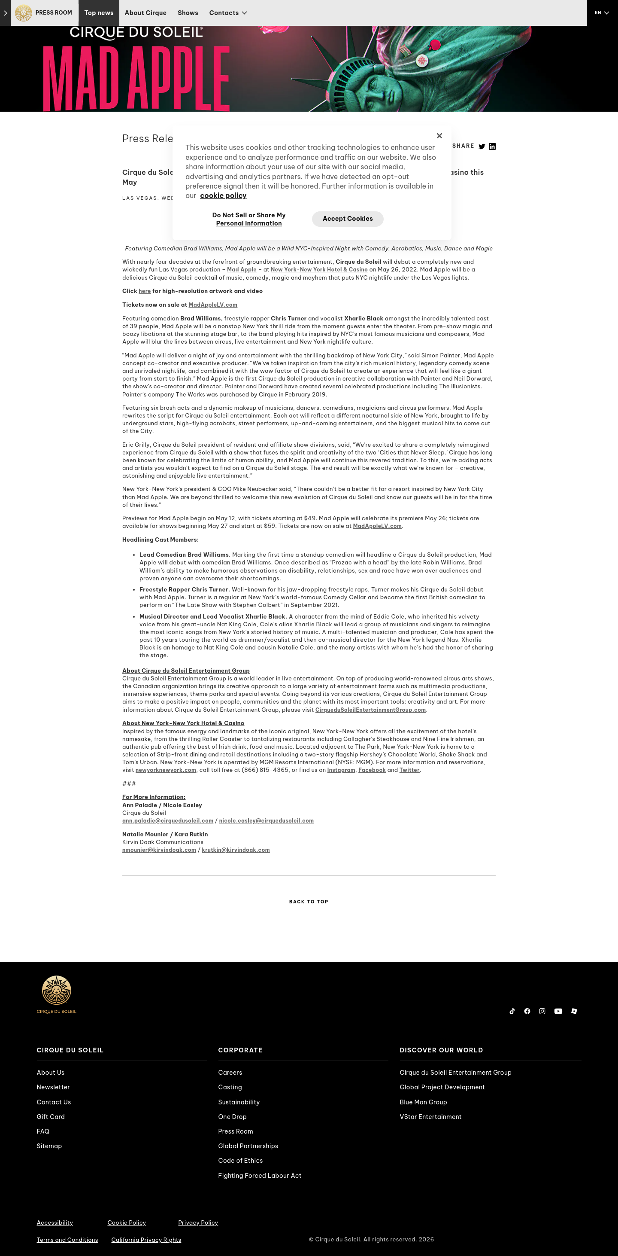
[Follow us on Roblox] (574, 1011)
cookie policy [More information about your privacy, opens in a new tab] (223, 195)
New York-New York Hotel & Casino (319, 269)
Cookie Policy (126, 1222)
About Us (51, 1072)
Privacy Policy (198, 1222)
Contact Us (54, 1102)
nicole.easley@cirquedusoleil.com (266, 820)
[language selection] (602, 13)
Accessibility (55, 1222)
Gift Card (51, 1117)
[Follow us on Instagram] (542, 1011)
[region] (312, 182)
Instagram (341, 770)
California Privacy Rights (147, 1239)
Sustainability (239, 1102)
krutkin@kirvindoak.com (236, 850)
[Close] (439, 135)
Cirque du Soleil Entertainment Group (456, 1072)
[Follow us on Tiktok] (512, 1011)
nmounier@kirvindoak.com (159, 850)
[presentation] (122, 1050)
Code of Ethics (240, 1161)
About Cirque (146, 13)
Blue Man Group (424, 1102)
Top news (99, 13)
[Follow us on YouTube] (558, 1011)
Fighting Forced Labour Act (260, 1176)
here (145, 291)
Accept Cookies (348, 219)
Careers (230, 1072)
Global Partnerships (248, 1146)
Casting (230, 1087)
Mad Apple (242, 269)
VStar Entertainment (431, 1117)
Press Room (236, 1131)
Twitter (410, 770)
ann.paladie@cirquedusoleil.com (167, 820)
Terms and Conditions (67, 1239)
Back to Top (309, 902)
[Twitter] (482, 146)
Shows (188, 13)
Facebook (372, 770)
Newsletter (53, 1087)
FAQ (43, 1131)
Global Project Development (442, 1087)
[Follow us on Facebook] (527, 1011)
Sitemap (49, 1146)
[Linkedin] (492, 146)
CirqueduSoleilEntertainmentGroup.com (370, 710)
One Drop (232, 1117)
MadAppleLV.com (213, 305)
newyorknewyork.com (166, 770)
